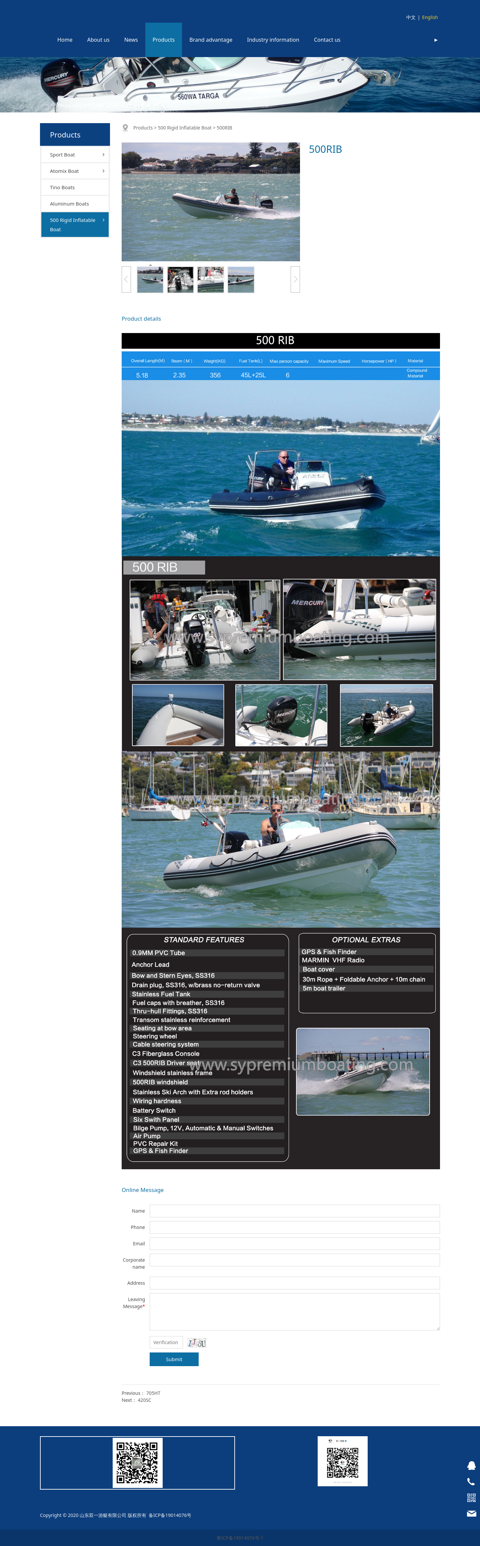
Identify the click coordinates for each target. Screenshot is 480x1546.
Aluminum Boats (69, 203)
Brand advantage (210, 39)
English (430, 17)
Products (164, 39)
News (131, 39)
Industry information (273, 39)
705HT (153, 1393)
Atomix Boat (64, 171)
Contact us (327, 39)
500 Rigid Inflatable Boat (72, 225)
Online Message (143, 1190)
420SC (144, 1400)
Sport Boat (62, 154)
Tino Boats (62, 187)
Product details (141, 318)
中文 (411, 17)
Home (65, 39)
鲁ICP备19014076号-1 (240, 1538)
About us (98, 39)
